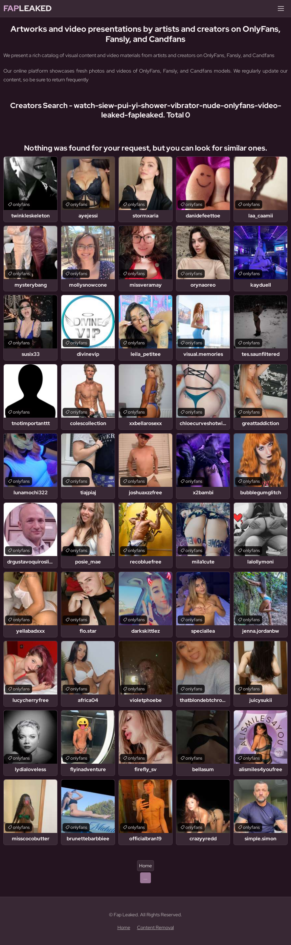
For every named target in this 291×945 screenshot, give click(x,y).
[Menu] (281, 8)
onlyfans (21, 204)
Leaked (27, 8)
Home (145, 866)
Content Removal (155, 927)
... (145, 878)
